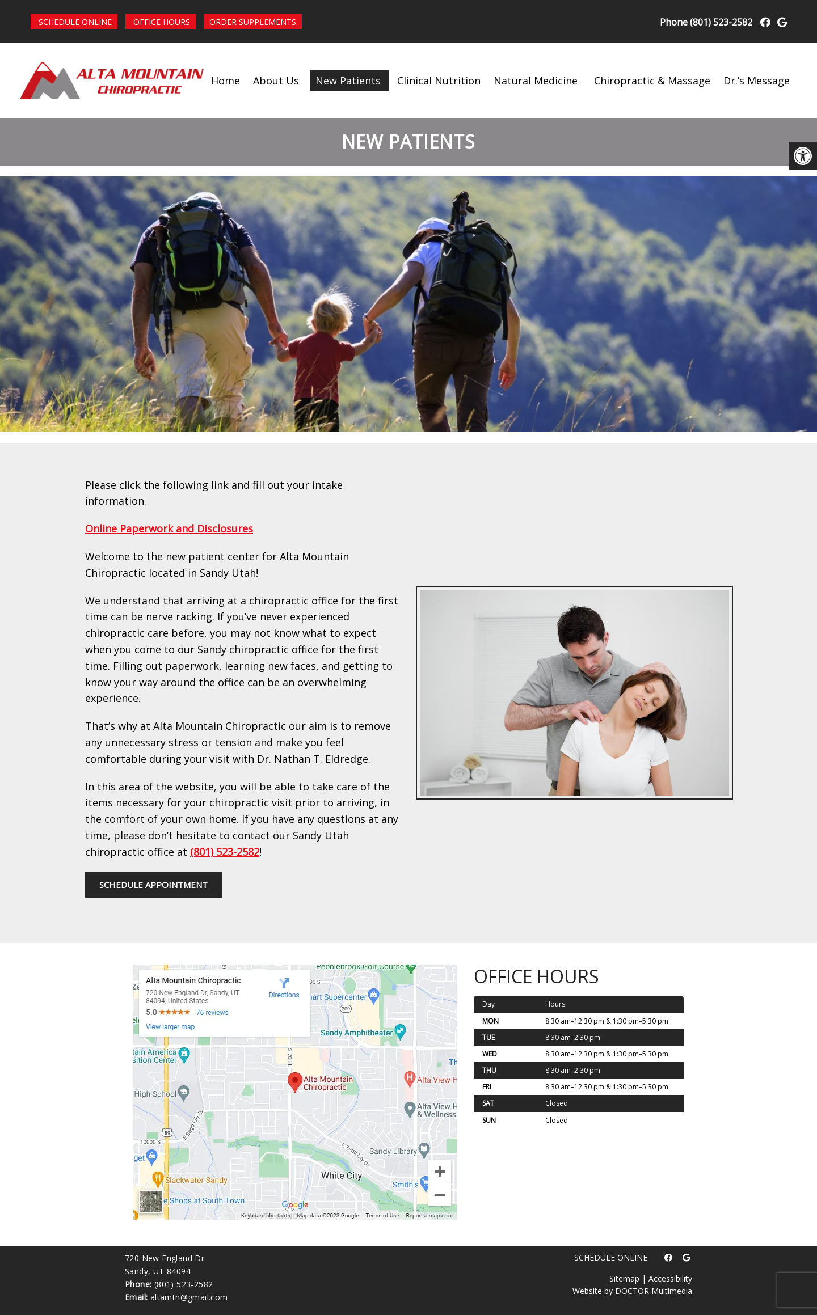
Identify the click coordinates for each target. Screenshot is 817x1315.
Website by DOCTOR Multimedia (632, 1291)
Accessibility (670, 1278)
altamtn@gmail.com (189, 1297)
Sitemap (624, 1278)
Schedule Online (75, 21)
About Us (276, 80)
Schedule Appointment (153, 884)
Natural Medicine (536, 80)
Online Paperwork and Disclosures (169, 528)
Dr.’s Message (756, 80)
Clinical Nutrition (439, 80)
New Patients (348, 80)
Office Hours (161, 21)
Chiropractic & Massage (652, 80)
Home (225, 80)
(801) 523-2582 (721, 22)
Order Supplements (252, 21)
